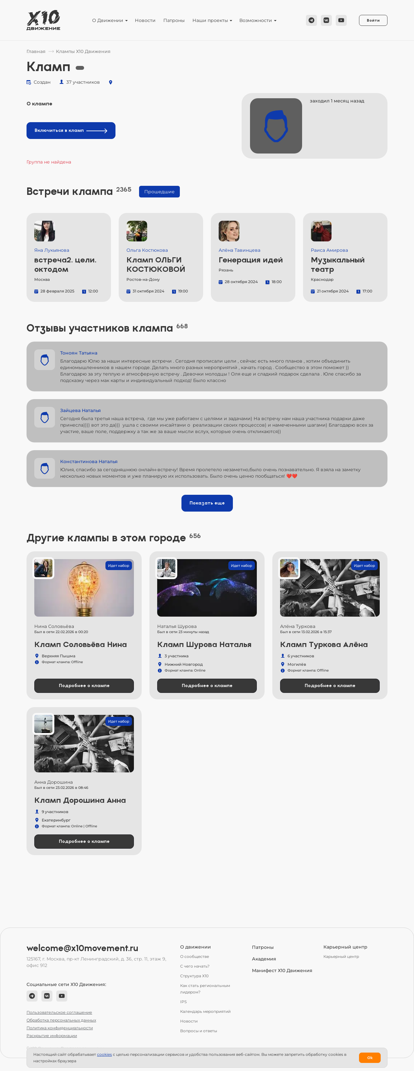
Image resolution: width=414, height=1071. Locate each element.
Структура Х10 (194, 975)
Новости (145, 20)
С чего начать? (195, 966)
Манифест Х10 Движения (282, 970)
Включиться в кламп (71, 130)
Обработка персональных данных (61, 1020)
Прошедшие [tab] (159, 192)
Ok (370, 1057)
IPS (183, 1001)
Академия (264, 959)
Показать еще (207, 503)
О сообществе (194, 956)
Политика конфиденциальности (60, 1027)
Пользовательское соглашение (59, 1012)
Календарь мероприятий (205, 1011)
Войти (373, 20)
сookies (104, 1054)
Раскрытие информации (52, 1035)
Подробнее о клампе (84, 685)
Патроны (174, 20)
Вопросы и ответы (198, 1030)
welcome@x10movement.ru (82, 948)
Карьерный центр (341, 956)
